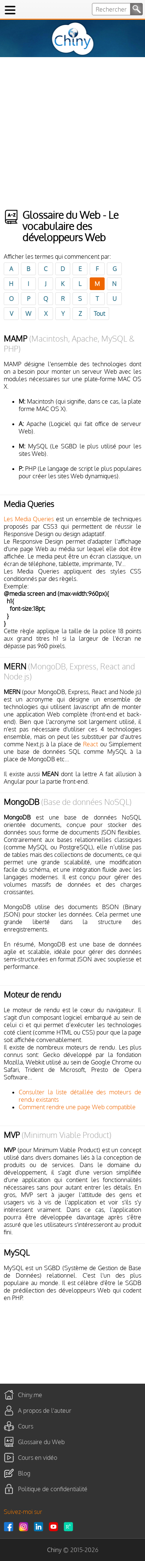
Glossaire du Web (41, 1441)
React (90, 744)
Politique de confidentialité (52, 1488)
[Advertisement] (72, 133)
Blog (24, 1473)
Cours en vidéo (37, 1457)
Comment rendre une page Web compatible (77, 1107)
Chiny (54, 1550)
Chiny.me (30, 1394)
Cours (25, 1426)
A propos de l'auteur (44, 1410)
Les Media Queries (29, 519)
